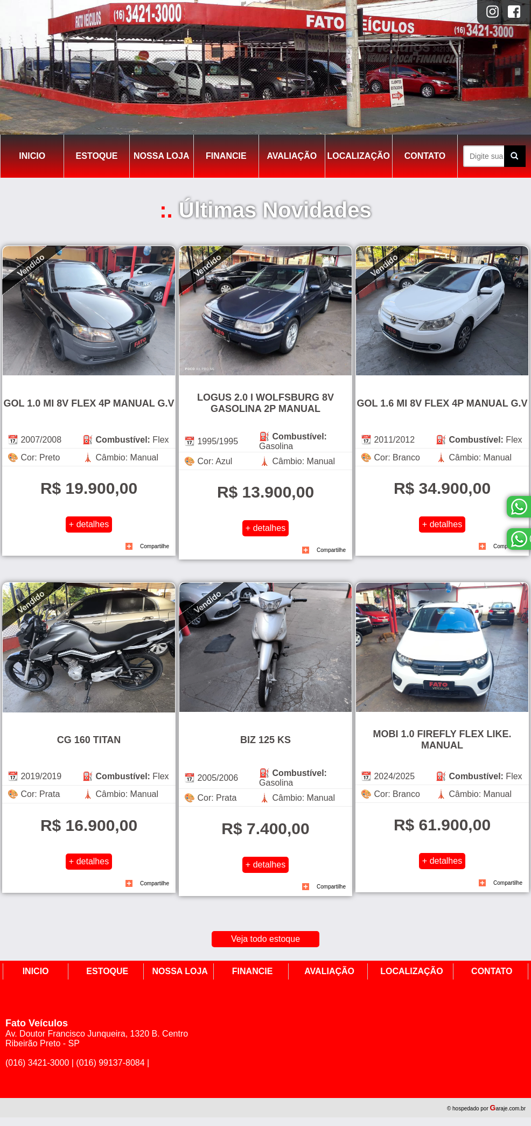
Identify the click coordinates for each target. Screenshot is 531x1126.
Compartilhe (154, 546)
